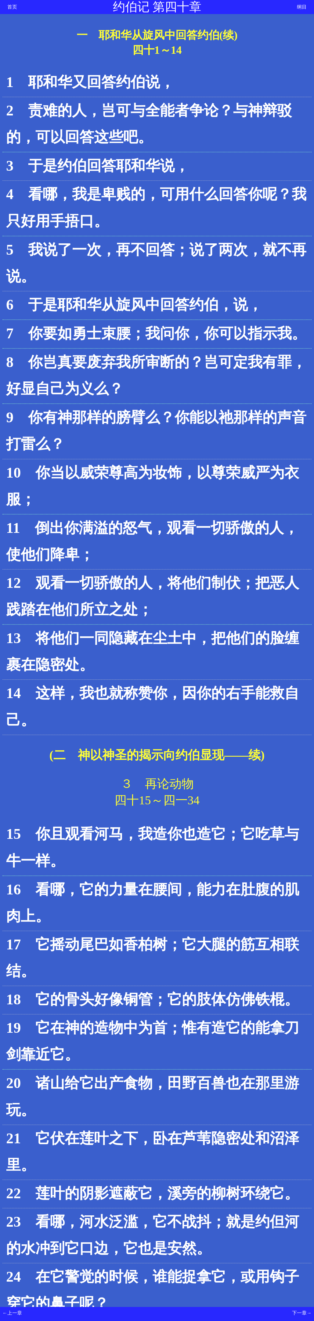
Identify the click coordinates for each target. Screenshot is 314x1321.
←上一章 (12, 1313)
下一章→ (302, 1313)
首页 (12, 6)
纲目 (302, 6)
